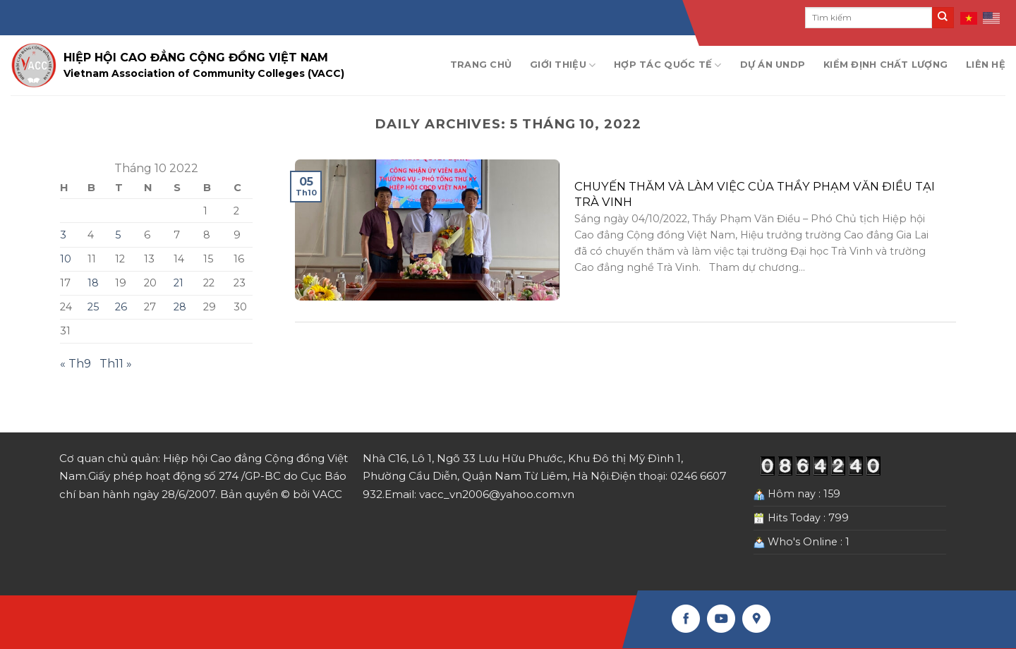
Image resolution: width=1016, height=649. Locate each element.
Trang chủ (481, 64)
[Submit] (942, 17)
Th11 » (115, 363)
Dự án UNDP (773, 64)
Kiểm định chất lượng (885, 64)
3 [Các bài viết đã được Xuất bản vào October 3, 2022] (63, 235)
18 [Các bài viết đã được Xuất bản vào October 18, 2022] (93, 283)
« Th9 (75, 363)
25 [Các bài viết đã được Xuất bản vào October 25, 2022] (93, 307)
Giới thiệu (562, 65)
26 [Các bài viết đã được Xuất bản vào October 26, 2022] (121, 307)
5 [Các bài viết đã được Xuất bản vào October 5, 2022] (118, 235)
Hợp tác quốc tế (667, 65)
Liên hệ (985, 64)
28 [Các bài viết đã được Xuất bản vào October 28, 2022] (180, 307)
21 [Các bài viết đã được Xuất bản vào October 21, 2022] (178, 283)
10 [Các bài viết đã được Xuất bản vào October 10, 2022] (65, 259)
